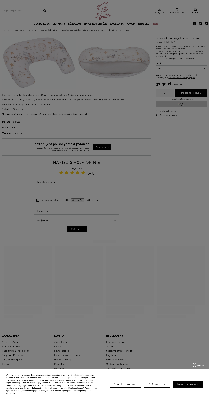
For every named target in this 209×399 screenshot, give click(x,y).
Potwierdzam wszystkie (188, 384)
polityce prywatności (84, 380)
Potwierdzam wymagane (125, 384)
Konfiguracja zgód (157, 384)
